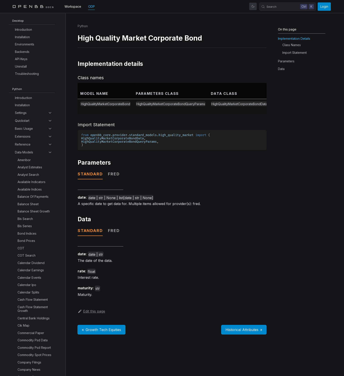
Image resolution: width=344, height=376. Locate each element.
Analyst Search (28, 174)
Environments (24, 44)
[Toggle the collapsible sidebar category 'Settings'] (50, 112)
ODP (91, 6)
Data (281, 69)
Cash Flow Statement (33, 299)
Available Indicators (31, 182)
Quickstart (22, 120)
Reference (22, 144)
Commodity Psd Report (34, 347)
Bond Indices (27, 233)
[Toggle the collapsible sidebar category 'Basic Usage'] (50, 128)
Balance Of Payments (33, 196)
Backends (22, 52)
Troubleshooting (27, 74)
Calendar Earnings (31, 270)
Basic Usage (24, 128)
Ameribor (24, 160)
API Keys (21, 59)
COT (21, 248)
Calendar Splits (28, 292)
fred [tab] (114, 174)
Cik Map (23, 325)
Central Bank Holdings (34, 318)
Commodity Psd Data (33, 340)
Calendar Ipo (27, 285)
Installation (22, 37)
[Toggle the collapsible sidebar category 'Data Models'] (50, 152)
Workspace (72, 6)
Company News (29, 369)
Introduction (23, 29)
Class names (291, 45)
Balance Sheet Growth (34, 211)
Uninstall (21, 66)
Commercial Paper (31, 333)
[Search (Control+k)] (287, 6)
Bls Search (25, 219)
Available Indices (30, 189)
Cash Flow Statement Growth (33, 309)
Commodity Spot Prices (34, 355)
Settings (21, 113)
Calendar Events (29, 277)
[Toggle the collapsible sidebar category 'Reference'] (50, 144)
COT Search (27, 255)
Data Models (24, 152)
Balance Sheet (28, 204)
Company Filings (29, 362)
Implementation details (294, 38)
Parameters (286, 61)
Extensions (22, 136)
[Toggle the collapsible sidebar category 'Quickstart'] (50, 120)
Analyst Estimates (30, 167)
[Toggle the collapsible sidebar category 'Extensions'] (50, 136)
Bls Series (25, 226)
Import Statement (294, 52)
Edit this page (91, 311)
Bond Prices (26, 241)
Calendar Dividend (31, 263)
